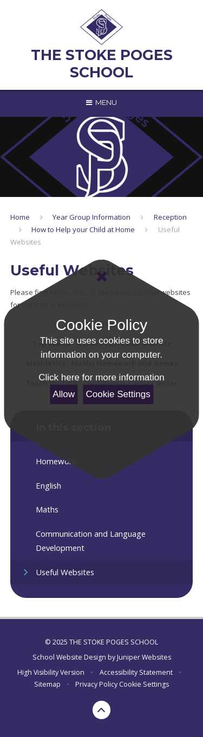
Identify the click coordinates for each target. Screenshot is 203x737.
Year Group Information (91, 217)
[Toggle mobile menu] (101, 102)
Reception (170, 217)
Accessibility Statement (136, 672)
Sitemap (47, 684)
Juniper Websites (144, 657)
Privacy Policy (96, 684)
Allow (64, 394)
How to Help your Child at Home (83, 229)
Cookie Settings (118, 394)
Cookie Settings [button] (144, 684)
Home (20, 217)
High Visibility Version (50, 672)
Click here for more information (101, 377)
